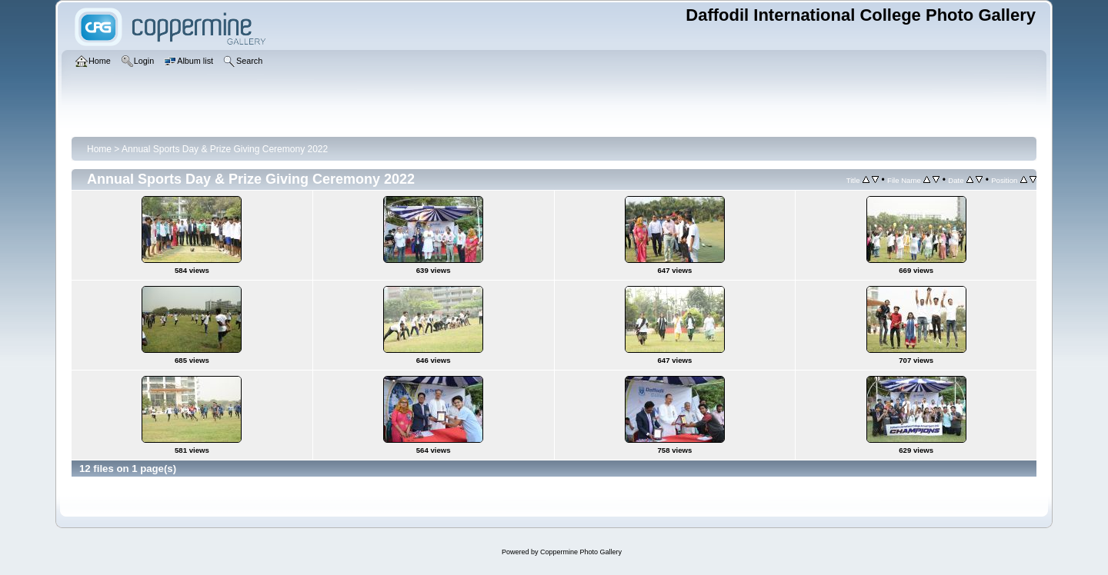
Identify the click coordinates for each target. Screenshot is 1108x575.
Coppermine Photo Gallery (581, 552)
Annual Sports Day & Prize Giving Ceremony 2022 (225, 149)
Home (99, 149)
